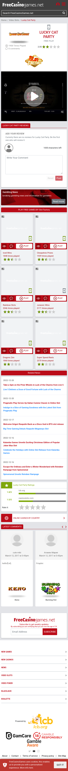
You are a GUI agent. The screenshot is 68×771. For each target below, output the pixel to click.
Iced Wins (7, 253)
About (4, 756)
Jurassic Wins (43, 305)
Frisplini (39, 563)
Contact (14, 756)
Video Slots (14, 20)
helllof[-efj (6, 563)
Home (4, 20)
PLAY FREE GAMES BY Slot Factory (34, 210)
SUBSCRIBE (50, 631)
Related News (34, 373)
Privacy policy (48, 756)
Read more (58, 201)
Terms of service (30, 756)
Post (59, 178)
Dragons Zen (8, 357)
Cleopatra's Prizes (45, 253)
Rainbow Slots (9, 305)
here (31, 768)
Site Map (62, 756)
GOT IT (60, 765)
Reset (50, 178)
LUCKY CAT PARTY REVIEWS (16, 125)
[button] (62, 527)
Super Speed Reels (45, 357)
